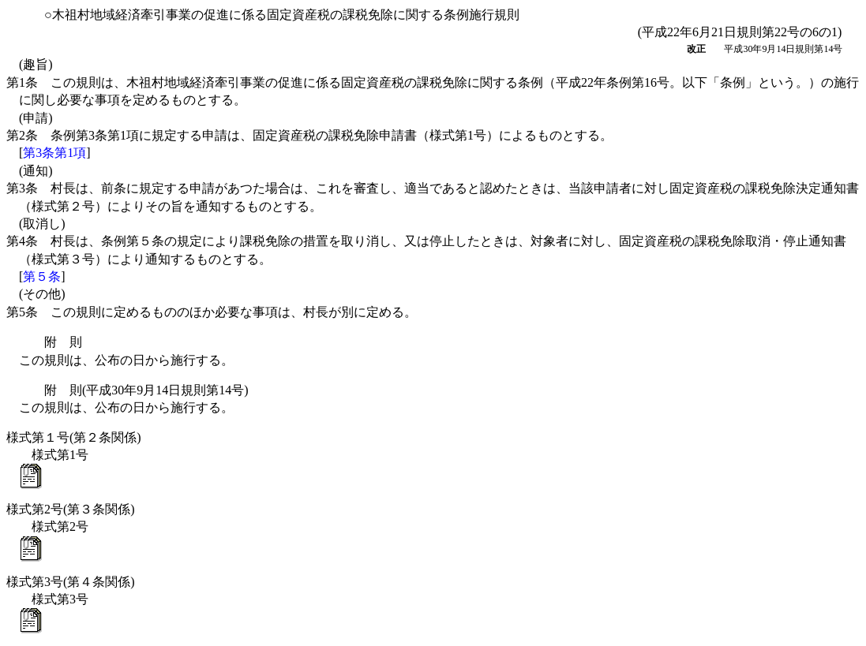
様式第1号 (60, 454)
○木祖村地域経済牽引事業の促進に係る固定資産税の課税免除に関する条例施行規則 (281, 14)
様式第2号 (60, 526)
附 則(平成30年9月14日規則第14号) (146, 390)
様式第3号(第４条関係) (70, 581)
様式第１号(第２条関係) (73, 437)
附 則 (63, 342)
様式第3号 (60, 599)
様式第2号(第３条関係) (70, 509)
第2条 (309, 135)
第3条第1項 (54, 152)
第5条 (211, 312)
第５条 (42, 276)
